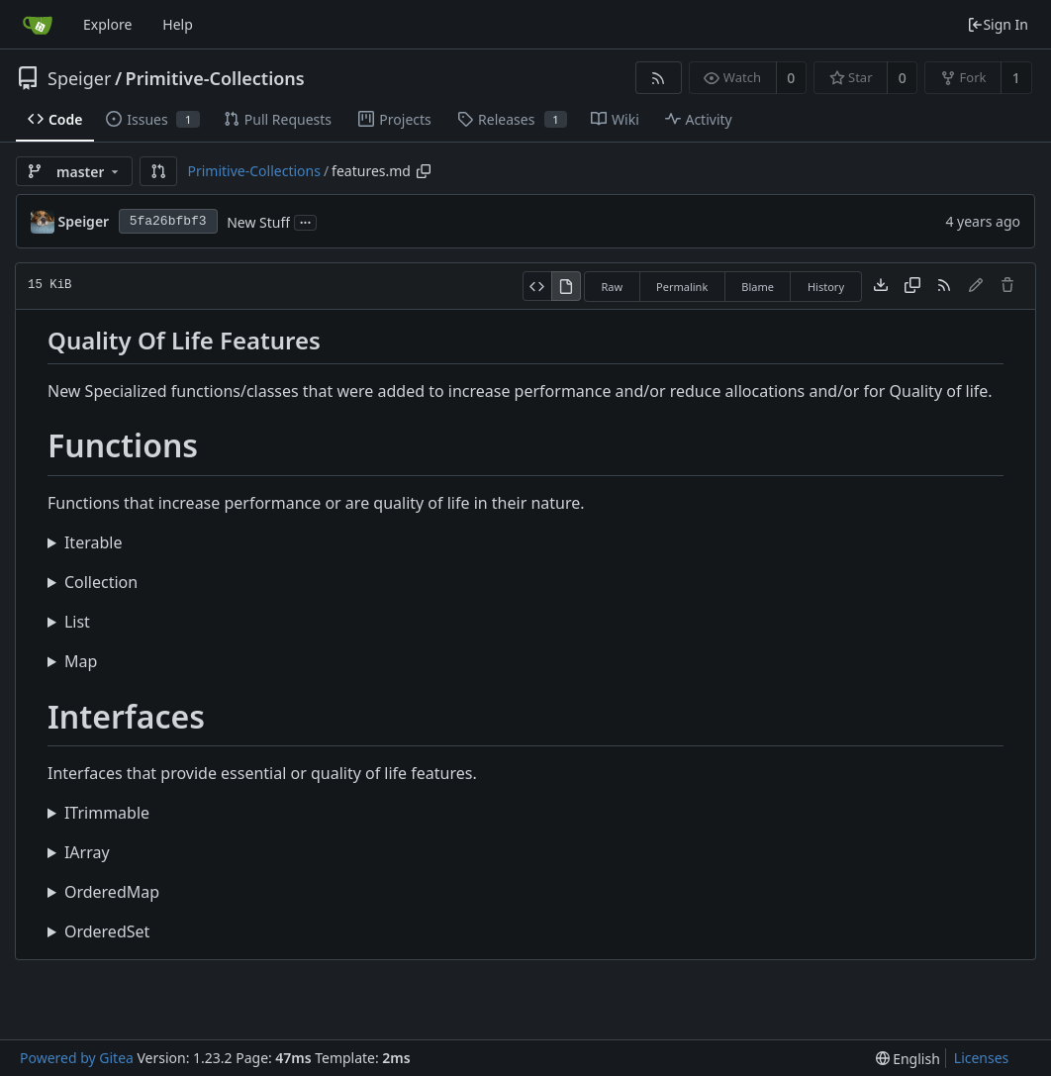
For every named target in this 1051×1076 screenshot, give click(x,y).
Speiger (79, 78)
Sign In (997, 24)
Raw (611, 286)
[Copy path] (423, 171)
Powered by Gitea (77, 1057)
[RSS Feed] (658, 77)
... (306, 221)
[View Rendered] (566, 286)
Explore (107, 24)
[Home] (37, 25)
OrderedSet (106, 931)
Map (80, 661)
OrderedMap (111, 892)
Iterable (93, 542)
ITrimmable (106, 813)
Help (177, 24)
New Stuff (258, 222)
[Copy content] (912, 286)
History (826, 286)
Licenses (981, 1057)
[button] (158, 171)
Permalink (682, 286)
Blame (757, 286)
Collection (101, 582)
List (77, 622)
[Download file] (881, 286)
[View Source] (537, 286)
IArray (87, 852)
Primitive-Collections (215, 78)
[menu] (908, 1058)
